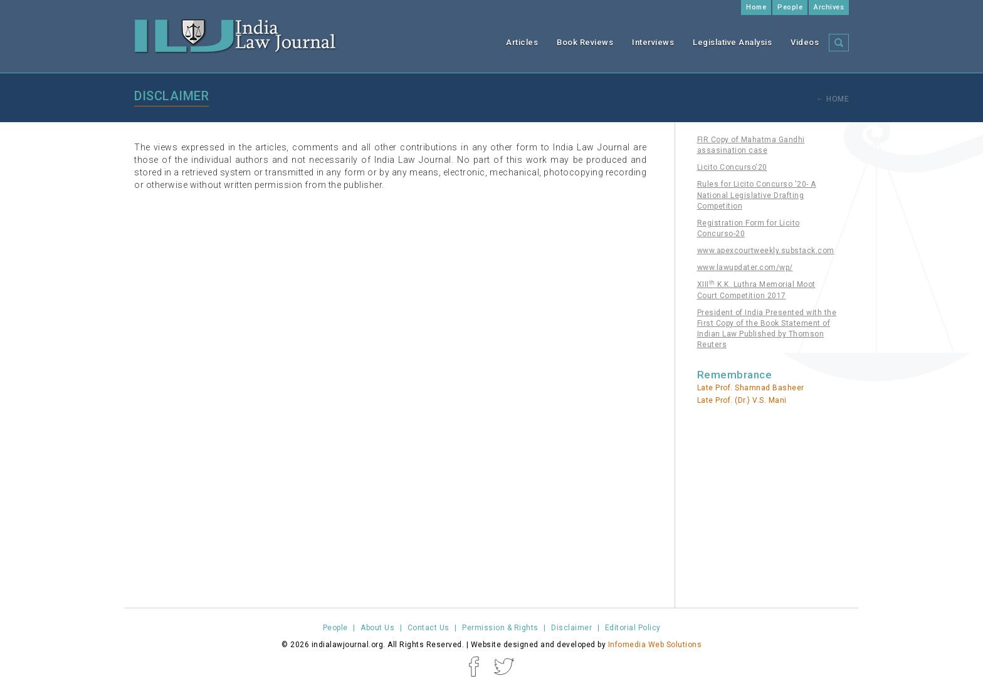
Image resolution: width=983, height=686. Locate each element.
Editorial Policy (633, 627)
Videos (805, 42)
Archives (829, 7)
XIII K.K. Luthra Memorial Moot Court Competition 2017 (756, 289)
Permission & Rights (500, 627)
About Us (377, 627)
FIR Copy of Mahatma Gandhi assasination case (751, 145)
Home (756, 7)
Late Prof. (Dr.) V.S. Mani (742, 400)
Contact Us (428, 627)
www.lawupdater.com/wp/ (745, 267)
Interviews (653, 42)
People (789, 7)
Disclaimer (571, 627)
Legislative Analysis (732, 42)
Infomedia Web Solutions (655, 644)
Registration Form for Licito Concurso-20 (748, 228)
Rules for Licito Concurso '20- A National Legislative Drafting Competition (756, 195)
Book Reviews (585, 42)
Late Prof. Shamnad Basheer (750, 387)
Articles (522, 42)
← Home (832, 99)
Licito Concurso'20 (732, 167)
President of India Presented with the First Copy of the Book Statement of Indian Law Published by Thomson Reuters (767, 328)
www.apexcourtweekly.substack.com (765, 250)
